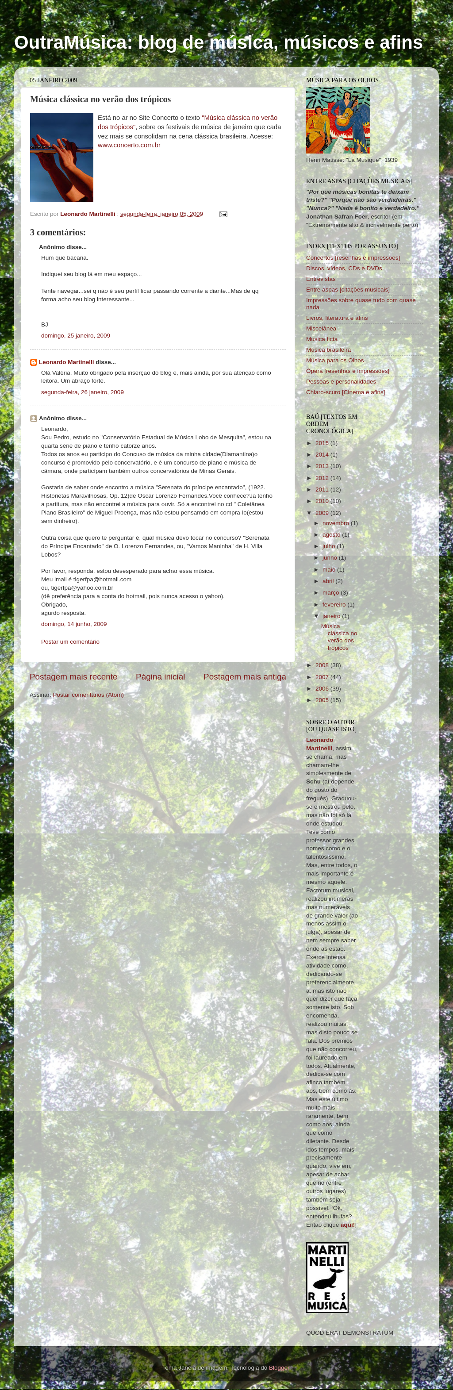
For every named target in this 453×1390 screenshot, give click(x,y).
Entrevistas (321, 279)
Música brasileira (328, 349)
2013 (322, 466)
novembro (336, 523)
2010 (322, 501)
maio (329, 569)
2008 (322, 665)
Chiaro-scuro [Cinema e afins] (345, 392)
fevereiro (334, 604)
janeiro (332, 616)
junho (330, 557)
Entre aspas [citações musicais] (348, 289)
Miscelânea (321, 328)
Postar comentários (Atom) (88, 694)
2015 (322, 443)
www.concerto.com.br (129, 145)
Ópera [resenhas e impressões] (347, 371)
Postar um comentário (70, 641)
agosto (332, 534)
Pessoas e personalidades (341, 381)
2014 (322, 454)
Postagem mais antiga (244, 676)
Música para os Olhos (335, 360)
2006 (322, 688)
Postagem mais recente (73, 676)
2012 (322, 478)
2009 (322, 513)
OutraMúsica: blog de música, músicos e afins (218, 42)
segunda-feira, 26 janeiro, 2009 (82, 392)
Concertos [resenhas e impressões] (353, 257)
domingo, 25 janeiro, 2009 (75, 335)
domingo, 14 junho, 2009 (74, 624)
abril (328, 581)
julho (329, 546)
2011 (322, 489)
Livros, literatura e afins (337, 318)
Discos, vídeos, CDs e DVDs (344, 268)
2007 (322, 677)
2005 (322, 700)
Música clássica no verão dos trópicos (339, 637)
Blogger (279, 1367)
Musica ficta (322, 339)
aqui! (348, 1224)
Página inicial (160, 676)
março (331, 592)
